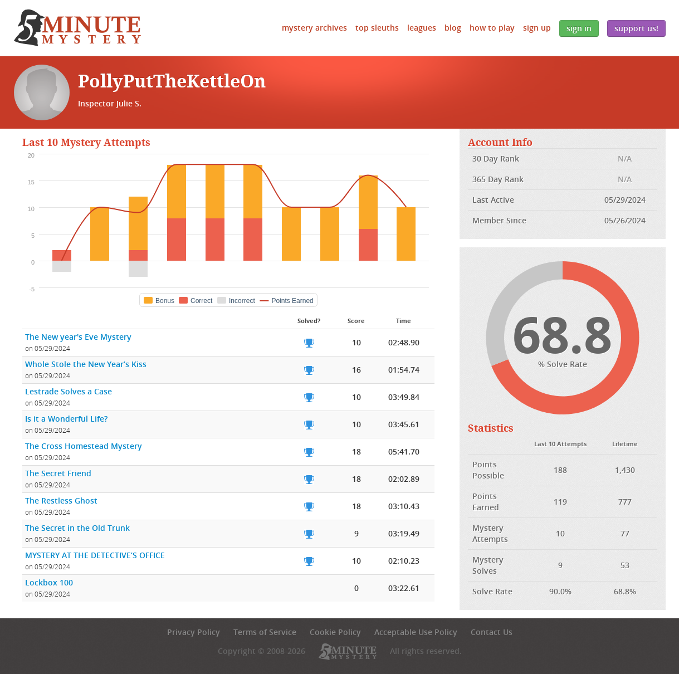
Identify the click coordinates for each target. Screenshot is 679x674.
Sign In (579, 28)
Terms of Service (264, 632)
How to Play (492, 27)
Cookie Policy (335, 632)
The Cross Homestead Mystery (83, 446)
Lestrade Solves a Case (68, 391)
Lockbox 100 (49, 582)
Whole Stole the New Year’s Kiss (85, 364)
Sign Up (537, 27)
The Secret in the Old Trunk (77, 527)
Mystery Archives (314, 27)
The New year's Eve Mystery (78, 336)
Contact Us (491, 632)
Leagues (421, 27)
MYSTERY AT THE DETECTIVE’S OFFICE (95, 555)
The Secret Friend (58, 473)
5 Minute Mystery (77, 28)
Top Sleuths (377, 27)
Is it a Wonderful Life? (66, 418)
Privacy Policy (193, 632)
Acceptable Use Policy (415, 632)
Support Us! (636, 28)
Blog (452, 27)
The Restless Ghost (61, 500)
